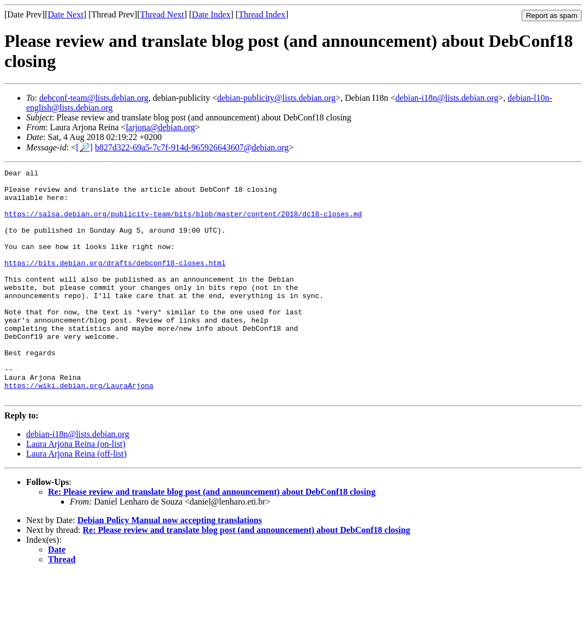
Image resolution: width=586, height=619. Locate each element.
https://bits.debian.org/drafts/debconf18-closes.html (115, 282)
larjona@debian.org (160, 127)
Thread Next (162, 14)
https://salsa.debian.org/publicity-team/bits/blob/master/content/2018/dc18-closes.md (183, 223)
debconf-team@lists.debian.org (93, 97)
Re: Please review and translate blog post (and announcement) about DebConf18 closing (211, 537)
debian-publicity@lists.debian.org (276, 97)
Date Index (211, 14)
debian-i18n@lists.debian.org (447, 97)
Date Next (65, 14)
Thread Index (261, 14)
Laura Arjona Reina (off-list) (76, 499)
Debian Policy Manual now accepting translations (169, 566)
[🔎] (84, 147)
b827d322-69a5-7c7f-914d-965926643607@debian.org (192, 147)
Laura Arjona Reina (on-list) (75, 489)
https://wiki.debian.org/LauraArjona (78, 429)
